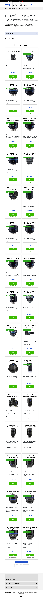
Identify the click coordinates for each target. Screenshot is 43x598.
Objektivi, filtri (15, 8)
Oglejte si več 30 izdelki (21, 562)
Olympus (20, 17)
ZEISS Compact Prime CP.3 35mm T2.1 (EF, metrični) (29, 85)
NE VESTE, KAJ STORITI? (11, 587)
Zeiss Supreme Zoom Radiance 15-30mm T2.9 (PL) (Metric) (30, 426)
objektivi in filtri (22, 8)
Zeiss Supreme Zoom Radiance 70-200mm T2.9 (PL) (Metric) (29, 395)
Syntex (6, 8)
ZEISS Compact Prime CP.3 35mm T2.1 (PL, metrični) (13, 257)
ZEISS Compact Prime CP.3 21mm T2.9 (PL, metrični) (29, 223)
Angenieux (7, 21)
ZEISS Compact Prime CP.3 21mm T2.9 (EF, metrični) (29, 119)
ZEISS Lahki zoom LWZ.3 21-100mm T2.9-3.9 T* (30, 326)
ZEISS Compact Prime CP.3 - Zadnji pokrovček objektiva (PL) (13, 361)
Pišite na (18, 1)
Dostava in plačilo (10, 579)
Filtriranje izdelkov (10, 33)
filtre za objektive (13, 26)
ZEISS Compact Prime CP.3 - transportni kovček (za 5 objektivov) (13, 50)
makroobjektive (8, 25)
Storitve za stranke (11, 576)
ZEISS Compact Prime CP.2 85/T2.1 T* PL (29, 292)
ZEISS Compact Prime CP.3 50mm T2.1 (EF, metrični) (13, 154)
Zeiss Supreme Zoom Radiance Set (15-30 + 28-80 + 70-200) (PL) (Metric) (13, 395)
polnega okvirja (19, 25)
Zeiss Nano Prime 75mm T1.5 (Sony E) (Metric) (30, 456)
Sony (6, 17)
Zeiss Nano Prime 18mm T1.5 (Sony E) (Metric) (30, 528)
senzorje (14, 25)
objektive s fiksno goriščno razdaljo (16, 24)
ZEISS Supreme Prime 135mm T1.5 (29, 188)
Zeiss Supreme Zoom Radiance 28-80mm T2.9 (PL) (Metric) (13, 426)
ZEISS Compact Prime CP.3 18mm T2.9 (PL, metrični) (13, 223)
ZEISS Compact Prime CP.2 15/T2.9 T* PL (13, 188)
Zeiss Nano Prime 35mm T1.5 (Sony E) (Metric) (30, 492)
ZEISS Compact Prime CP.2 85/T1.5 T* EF (29, 50)
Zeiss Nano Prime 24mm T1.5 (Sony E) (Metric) (13, 528)
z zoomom (30, 24)
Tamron (16, 17)
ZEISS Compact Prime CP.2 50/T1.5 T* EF (13, 326)
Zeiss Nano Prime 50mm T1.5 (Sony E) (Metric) (13, 492)
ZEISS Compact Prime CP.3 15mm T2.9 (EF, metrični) (13, 85)
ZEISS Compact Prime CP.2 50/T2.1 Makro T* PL (29, 154)
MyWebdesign (22, 593)
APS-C (29, 25)
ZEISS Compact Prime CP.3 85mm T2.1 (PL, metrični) (29, 257)
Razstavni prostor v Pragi (12, 583)
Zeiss (16, 20)
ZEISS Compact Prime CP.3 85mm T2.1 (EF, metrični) (13, 119)
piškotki (30, 592)
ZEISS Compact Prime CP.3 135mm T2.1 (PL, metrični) (13, 292)
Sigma (8, 17)
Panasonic (12, 17)
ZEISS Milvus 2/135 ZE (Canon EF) (29, 361)
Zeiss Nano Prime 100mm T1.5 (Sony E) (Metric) (13, 456)
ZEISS (10, 8)
